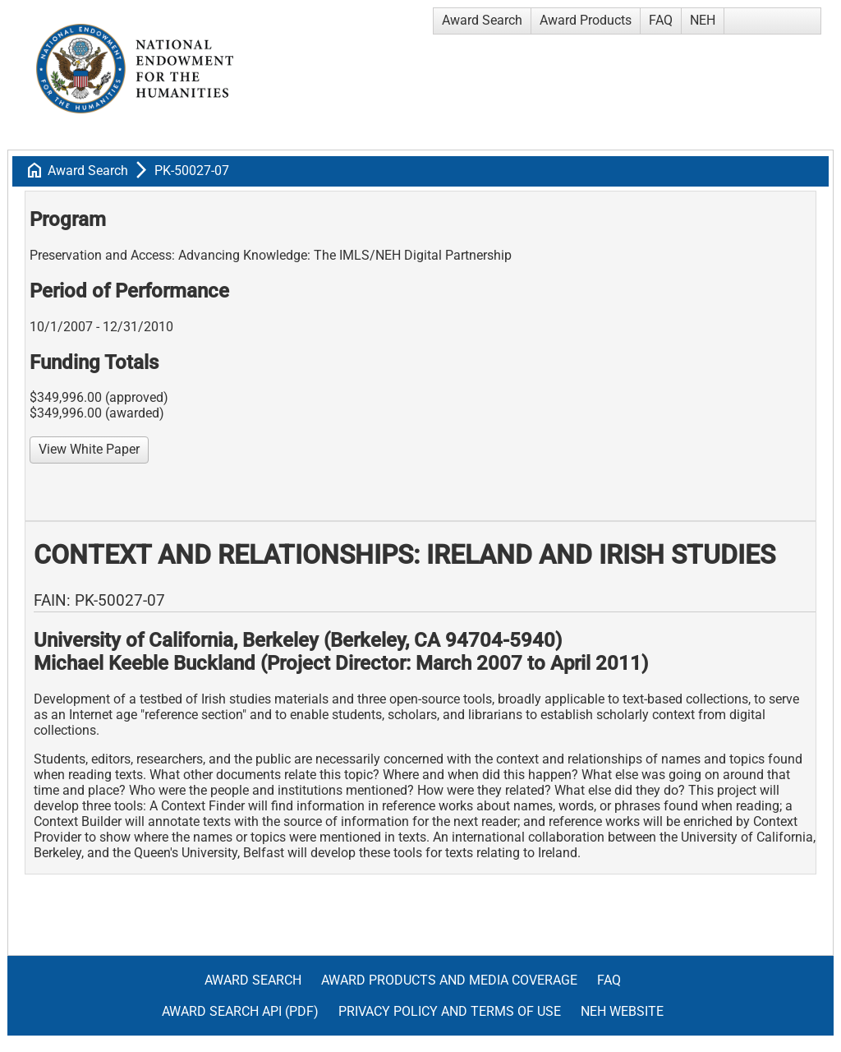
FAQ (661, 20)
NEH (702, 20)
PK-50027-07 (191, 170)
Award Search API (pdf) (240, 1011)
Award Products (586, 20)
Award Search (482, 20)
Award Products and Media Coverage (449, 980)
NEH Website (622, 1011)
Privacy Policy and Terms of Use (449, 1011)
